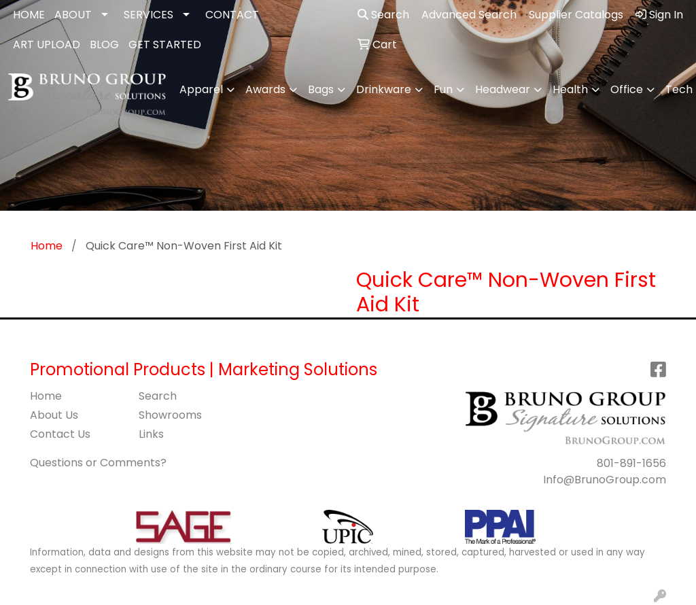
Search (383, 14)
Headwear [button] (502, 89)
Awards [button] (265, 89)
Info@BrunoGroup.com (604, 479)
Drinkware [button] (383, 89)
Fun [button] (443, 89)
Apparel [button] (201, 89)
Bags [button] (321, 89)
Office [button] (626, 89)
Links (151, 434)
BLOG (104, 44)
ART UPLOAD (46, 44)
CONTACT (232, 14)
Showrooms (170, 415)
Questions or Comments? (98, 462)
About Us (54, 415)
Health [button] (570, 89)
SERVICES (148, 14)
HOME (29, 14)
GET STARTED (164, 44)
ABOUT (73, 14)
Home (46, 396)
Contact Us (60, 434)
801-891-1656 (631, 463)
